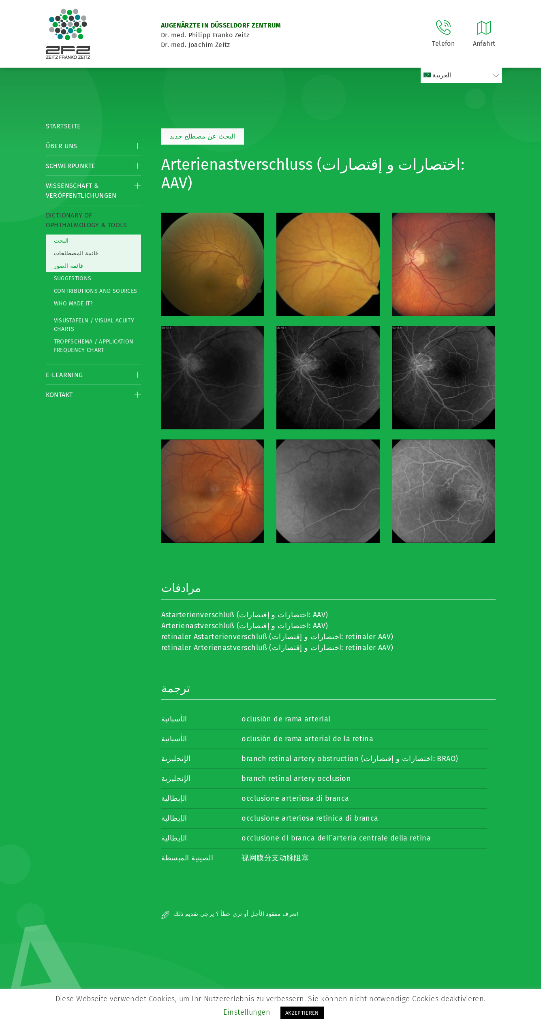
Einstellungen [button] (246, 1012)
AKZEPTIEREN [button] (302, 1013)
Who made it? (73, 303)
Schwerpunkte (71, 166)
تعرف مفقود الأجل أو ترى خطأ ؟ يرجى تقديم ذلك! (230, 914)
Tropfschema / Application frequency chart (94, 346)
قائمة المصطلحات (76, 253)
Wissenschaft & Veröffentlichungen (81, 190)
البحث (61, 240)
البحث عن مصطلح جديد (203, 136)
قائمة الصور (68, 265)
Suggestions (73, 278)
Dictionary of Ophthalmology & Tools (86, 220)
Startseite (63, 126)
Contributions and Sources (95, 291)
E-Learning (64, 375)
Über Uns (61, 146)
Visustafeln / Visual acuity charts (94, 325)
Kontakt (59, 395)
